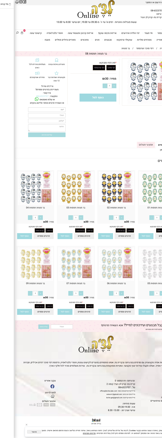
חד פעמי (132, 33)
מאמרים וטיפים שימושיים (148, 400)
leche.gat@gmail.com (99, 398)
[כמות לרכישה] (94, 86)
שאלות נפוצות (154, 404)
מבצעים (92, 39)
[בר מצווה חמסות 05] (142, 280)
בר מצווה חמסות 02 (101, 207)
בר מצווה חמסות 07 (60, 283)
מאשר (19, 432)
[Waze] (155, 426)
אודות (158, 387)
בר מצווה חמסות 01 (141, 207)
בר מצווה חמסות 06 (101, 283)
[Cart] (6, 33)
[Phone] (155, 419)
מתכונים (68, 39)
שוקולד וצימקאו (108, 39)
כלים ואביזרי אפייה (149, 39)
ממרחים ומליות (128, 39)
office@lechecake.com (93, 391)
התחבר (133, 2)
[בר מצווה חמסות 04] (20, 204)
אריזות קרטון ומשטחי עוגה (64, 33)
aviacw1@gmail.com (99, 394)
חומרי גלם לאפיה (38, 33)
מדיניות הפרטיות (136, 329)
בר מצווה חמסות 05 (141, 283)
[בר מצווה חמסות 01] (142, 204)
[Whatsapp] (155, 432)
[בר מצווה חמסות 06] (101, 280)
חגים (80, 39)
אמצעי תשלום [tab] (131, 144)
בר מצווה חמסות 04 (20, 207)
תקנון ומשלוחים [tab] (151, 145)
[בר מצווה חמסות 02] (101, 204)
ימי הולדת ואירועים (114, 33)
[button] (131, 236)
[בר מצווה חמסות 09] (20, 280)
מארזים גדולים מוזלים (50, 39)
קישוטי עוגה (20, 33)
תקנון (157, 384)
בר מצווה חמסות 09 (20, 283)
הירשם (143, 2)
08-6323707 (142, 10)
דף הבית (157, 380)
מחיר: (97, 78)
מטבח (31, 39)
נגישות (157, 394)
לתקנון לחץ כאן (152, 149)
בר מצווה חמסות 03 (60, 207)
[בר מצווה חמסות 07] (61, 280)
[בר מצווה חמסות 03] (61, 204)
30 (91, 78)
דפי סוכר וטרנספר (150, 33)
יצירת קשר (155, 390)
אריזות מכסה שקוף (91, 33)
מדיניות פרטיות (153, 397)
